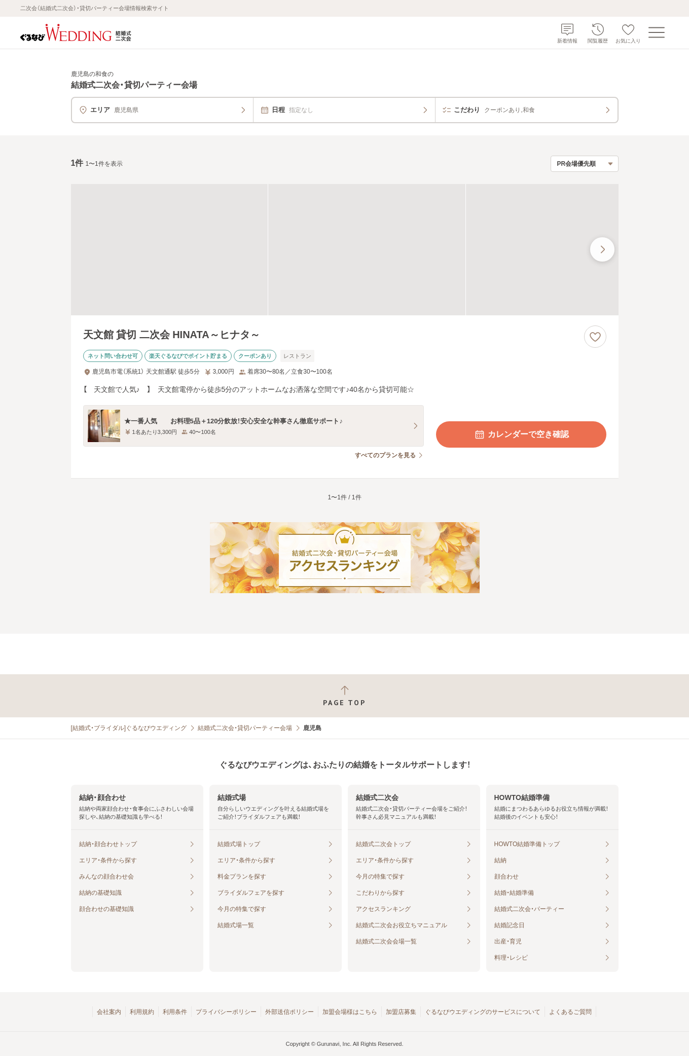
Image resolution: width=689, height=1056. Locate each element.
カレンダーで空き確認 (521, 434)
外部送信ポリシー (289, 1011)
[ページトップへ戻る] (344, 695)
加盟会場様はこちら (349, 1011)
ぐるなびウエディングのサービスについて (482, 1011)
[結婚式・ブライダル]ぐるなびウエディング (129, 728)
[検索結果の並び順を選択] (585, 164)
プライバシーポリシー (226, 1011)
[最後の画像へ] (602, 249)
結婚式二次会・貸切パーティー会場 (245, 728)
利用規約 (142, 1011)
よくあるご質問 (570, 1011)
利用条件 (175, 1011)
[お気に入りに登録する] (595, 336)
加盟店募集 (401, 1011)
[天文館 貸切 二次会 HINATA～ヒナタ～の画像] (345, 249)
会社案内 (109, 1011)
